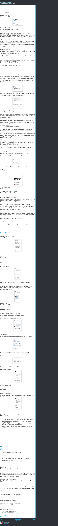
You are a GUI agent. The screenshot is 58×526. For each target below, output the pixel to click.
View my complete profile (6, 523)
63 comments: (8, 515)
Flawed (1, 449)
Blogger (19, 525)
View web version (18, 520)
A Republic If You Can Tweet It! (5, 232)
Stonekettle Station (5, 2)
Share (1, 446)
